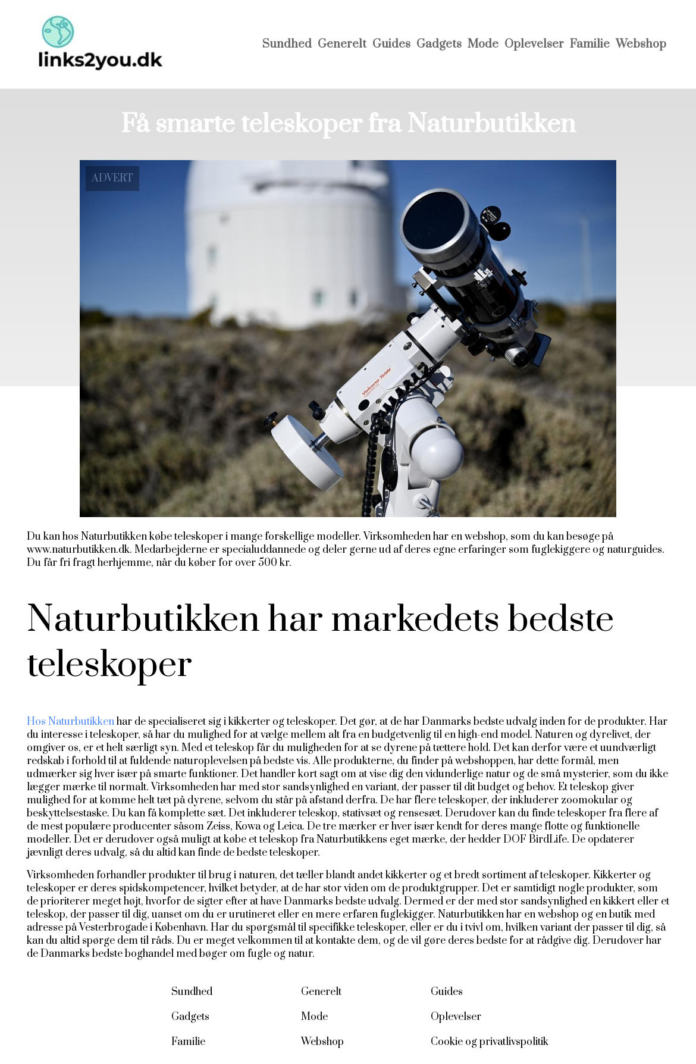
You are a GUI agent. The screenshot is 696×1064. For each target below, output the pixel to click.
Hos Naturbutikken (70, 721)
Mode (483, 44)
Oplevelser (534, 44)
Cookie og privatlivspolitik (489, 1042)
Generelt (342, 44)
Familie (590, 44)
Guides (391, 44)
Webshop (641, 44)
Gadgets (439, 44)
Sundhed (287, 44)
